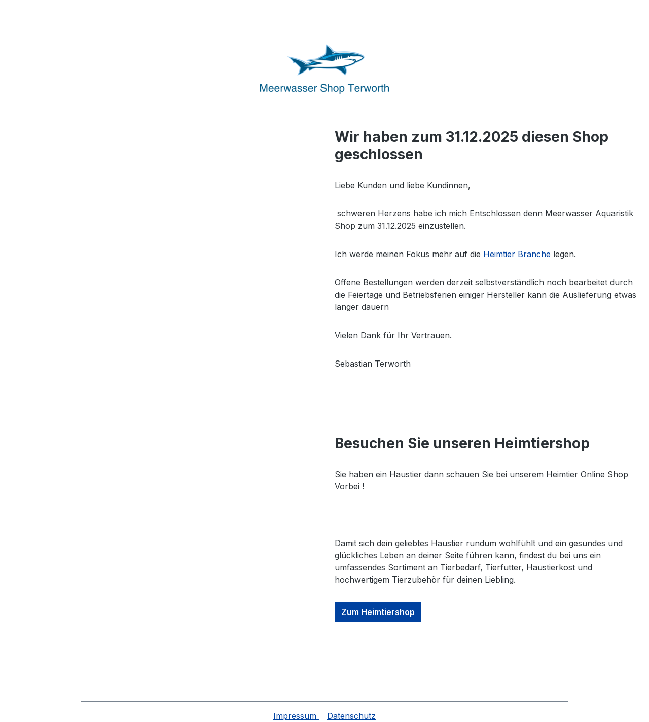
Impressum (296, 716)
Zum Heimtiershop (378, 612)
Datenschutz (351, 716)
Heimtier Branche (517, 254)
